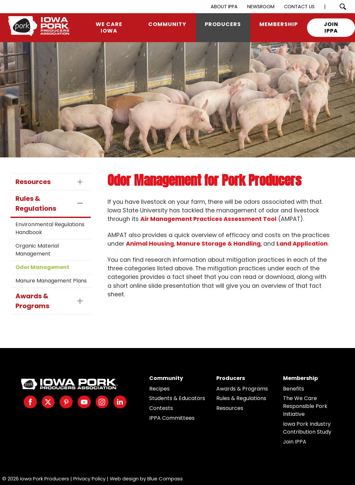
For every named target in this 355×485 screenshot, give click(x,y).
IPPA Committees (172, 418)
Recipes (159, 388)
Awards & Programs (242, 388)
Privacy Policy (89, 478)
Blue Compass (165, 478)
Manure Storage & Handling (219, 244)
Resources (229, 408)
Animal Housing (150, 244)
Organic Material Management (37, 249)
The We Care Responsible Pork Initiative (305, 406)
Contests (161, 408)
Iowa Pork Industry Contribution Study (307, 428)
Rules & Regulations (241, 398)
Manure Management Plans (51, 280)
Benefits (293, 388)
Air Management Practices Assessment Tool (208, 219)
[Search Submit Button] (342, 6)
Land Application (302, 244)
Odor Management (42, 267)
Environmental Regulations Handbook (49, 228)
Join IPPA (294, 441)
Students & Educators (177, 398)
